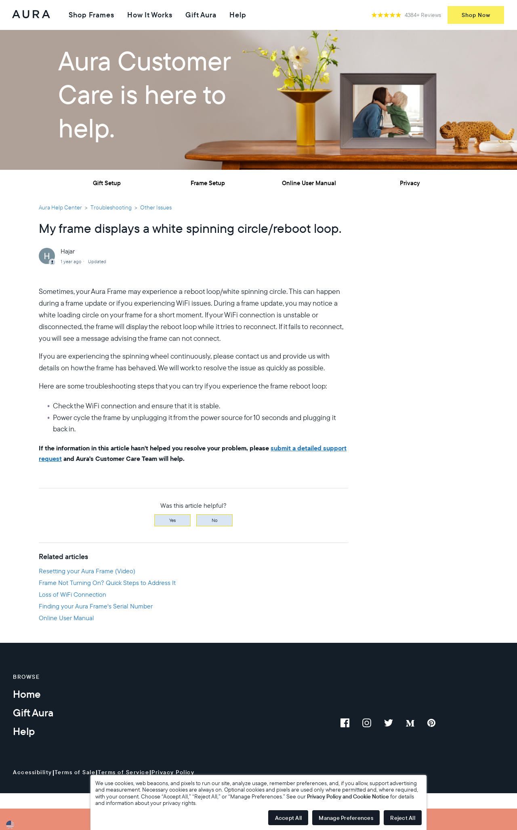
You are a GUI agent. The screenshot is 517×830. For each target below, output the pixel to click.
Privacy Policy (172, 772)
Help (237, 15)
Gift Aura (200, 15)
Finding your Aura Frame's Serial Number (96, 606)
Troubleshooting (111, 207)
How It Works (149, 15)
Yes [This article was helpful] (172, 520)
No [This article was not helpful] (215, 520)
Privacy (410, 183)
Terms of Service (123, 772)
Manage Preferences (346, 818)
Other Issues (156, 207)
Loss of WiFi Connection (72, 594)
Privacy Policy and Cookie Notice (348, 796)
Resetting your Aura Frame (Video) (87, 571)
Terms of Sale (75, 772)
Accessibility (32, 772)
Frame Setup (208, 183)
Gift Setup (107, 183)
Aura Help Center (60, 207)
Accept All (288, 818)
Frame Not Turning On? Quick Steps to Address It (107, 583)
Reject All (402, 818)
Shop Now (476, 15)
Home (27, 694)
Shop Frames (91, 15)
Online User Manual (309, 183)
